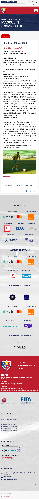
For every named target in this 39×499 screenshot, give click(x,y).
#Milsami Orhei (9, 185)
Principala (4, 19)
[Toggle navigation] (36, 10)
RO (33, 5)
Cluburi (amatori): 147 (9, 424)
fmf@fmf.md (8, 477)
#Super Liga (28, 185)
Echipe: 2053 (6, 422)
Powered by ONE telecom (33, 493)
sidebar (5, 36)
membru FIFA (24, 404)
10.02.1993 (12, 404)
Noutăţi (10, 19)
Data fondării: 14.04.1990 (10, 419)
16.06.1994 (32, 404)
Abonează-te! (9, 1)
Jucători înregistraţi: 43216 (11, 426)
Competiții (17, 19)
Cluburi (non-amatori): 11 (10, 428)
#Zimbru (19, 185)
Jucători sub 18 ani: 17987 (10, 430)
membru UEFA (5, 404)
